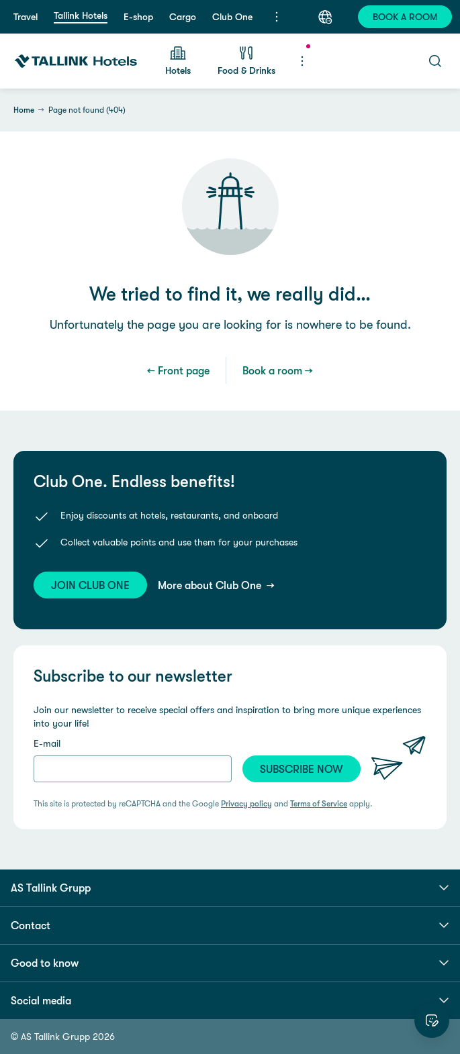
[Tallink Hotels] (75, 61)
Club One (232, 16)
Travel (25, 16)
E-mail (47, 743)
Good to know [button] (230, 963)
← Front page (178, 370)
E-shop (138, 16)
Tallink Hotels (80, 15)
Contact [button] (230, 925)
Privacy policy (246, 804)
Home (23, 110)
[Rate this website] (431, 1020)
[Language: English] (325, 16)
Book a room (272, 370)
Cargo (182, 16)
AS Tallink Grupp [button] (230, 887)
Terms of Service (318, 804)
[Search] (435, 61)
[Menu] (277, 17)
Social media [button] (230, 1000)
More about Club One (211, 585)
